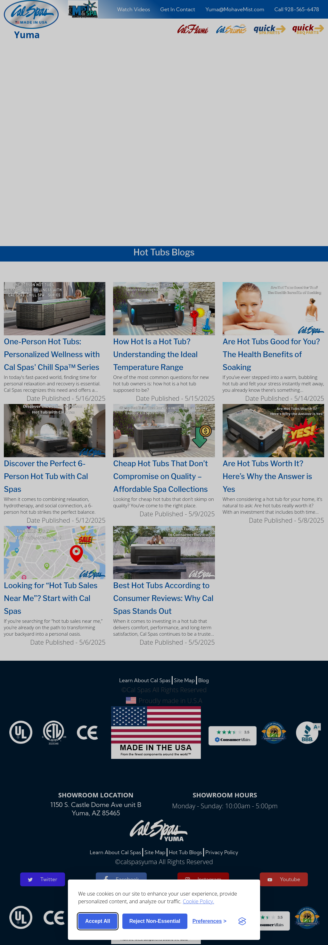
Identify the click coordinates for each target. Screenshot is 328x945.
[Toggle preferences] (209, 921)
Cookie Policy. (198, 901)
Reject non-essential (154, 921)
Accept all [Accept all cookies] (97, 921)
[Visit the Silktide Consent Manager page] (242, 921)
